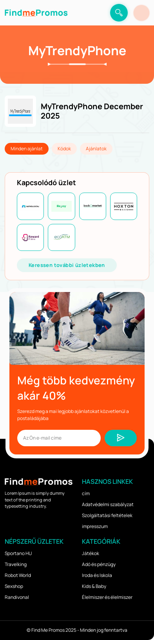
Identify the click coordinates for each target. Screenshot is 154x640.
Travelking (16, 564)
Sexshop (14, 586)
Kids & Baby (94, 586)
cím (86, 493)
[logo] (36, 12)
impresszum (95, 526)
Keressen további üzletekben (67, 265)
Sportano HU (18, 553)
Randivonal (17, 597)
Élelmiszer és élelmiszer (107, 597)
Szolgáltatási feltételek (107, 515)
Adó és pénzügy (99, 564)
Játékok (90, 553)
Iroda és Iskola (97, 575)
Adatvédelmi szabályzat (108, 504)
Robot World (18, 575)
